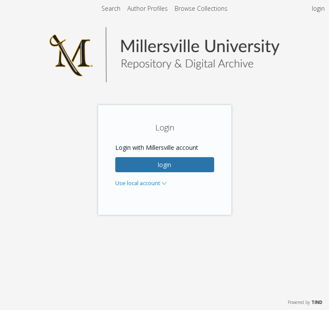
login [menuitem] (318, 8)
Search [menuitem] (110, 8)
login (164, 165)
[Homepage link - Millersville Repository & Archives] (164, 80)
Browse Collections (201, 8)
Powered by (305, 302)
